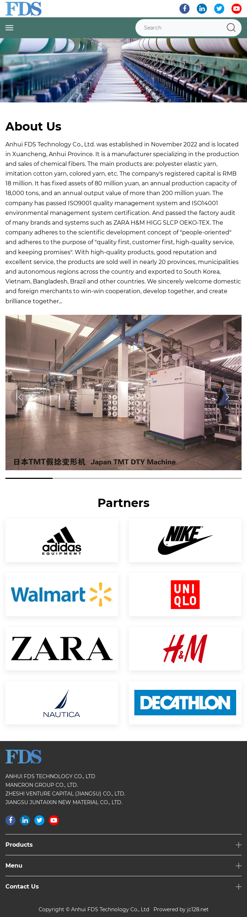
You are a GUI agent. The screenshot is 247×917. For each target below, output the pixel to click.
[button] (227, 397)
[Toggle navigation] (9, 28)
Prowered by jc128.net (181, 909)
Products (19, 844)
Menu (13, 865)
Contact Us (22, 886)
